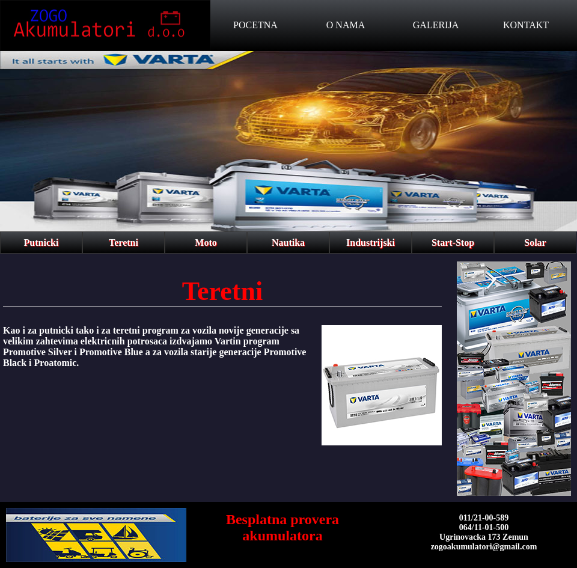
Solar (535, 242)
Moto (205, 242)
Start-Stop (453, 242)
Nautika (288, 242)
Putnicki (41, 242)
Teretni (123, 242)
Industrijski (370, 242)
